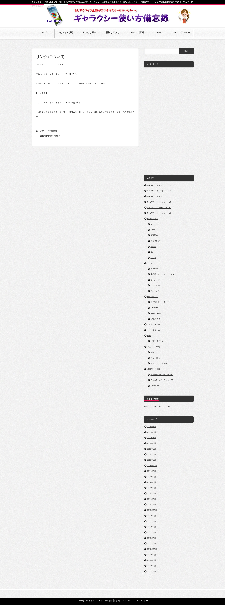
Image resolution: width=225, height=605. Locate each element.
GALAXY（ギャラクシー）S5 (159, 196)
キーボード (155, 280)
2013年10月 (152, 510)
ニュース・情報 (153, 347)
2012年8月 (151, 560)
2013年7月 (151, 527)
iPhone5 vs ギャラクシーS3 (162, 380)
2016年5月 (151, 443)
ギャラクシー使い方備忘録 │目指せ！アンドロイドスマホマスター (118, 600)
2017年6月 (151, 432)
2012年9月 (151, 555)
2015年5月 (151, 449)
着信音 (153, 247)
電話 (152, 252)
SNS (149, 336)
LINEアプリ (155, 319)
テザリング (155, 241)
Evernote (154, 308)
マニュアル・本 (153, 330)
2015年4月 (151, 454)
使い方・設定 (152, 219)
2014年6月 (151, 482)
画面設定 (154, 235)
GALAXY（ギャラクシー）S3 (159, 185)
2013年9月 (151, 516)
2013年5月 (151, 538)
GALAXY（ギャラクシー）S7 (159, 208)
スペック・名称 (153, 324)
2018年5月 (151, 427)
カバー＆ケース (157, 291)
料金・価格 (155, 358)
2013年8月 (151, 521)
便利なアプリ (152, 297)
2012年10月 (152, 549)
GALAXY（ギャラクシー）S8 (159, 213)
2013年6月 (151, 532)
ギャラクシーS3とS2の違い (162, 375)
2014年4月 (151, 493)
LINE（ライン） (157, 341)
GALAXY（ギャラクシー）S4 (159, 191)
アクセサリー (152, 263)
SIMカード (155, 230)
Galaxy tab (155, 386)
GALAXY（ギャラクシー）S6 (159, 202)
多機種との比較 (153, 369)
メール (153, 224)
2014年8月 (151, 471)
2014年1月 (151, 504)
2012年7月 (151, 566)
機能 (152, 352)
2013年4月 (151, 543)
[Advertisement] (169, 119)
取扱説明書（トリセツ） (161, 302)
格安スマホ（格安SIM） (160, 363)
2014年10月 (152, 466)
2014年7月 (151, 477)
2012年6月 (151, 571)
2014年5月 (151, 488)
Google (153, 258)
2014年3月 (151, 499)
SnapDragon (156, 313)
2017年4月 (151, 438)
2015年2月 (151, 460)
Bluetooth (154, 269)
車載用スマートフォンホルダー (163, 274)
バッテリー (155, 285)
